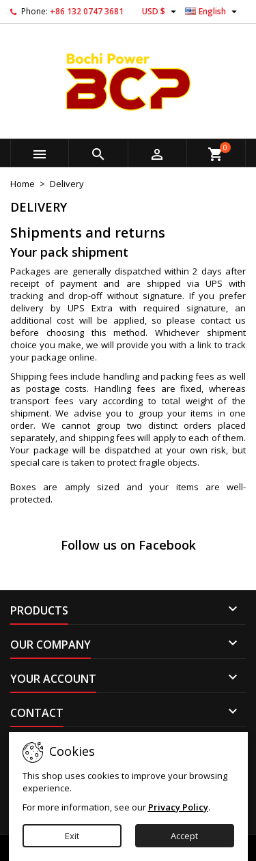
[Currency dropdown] (161, 11)
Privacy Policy (178, 807)
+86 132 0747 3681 (87, 11)
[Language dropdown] (212, 11)
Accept (184, 836)
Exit (72, 836)
